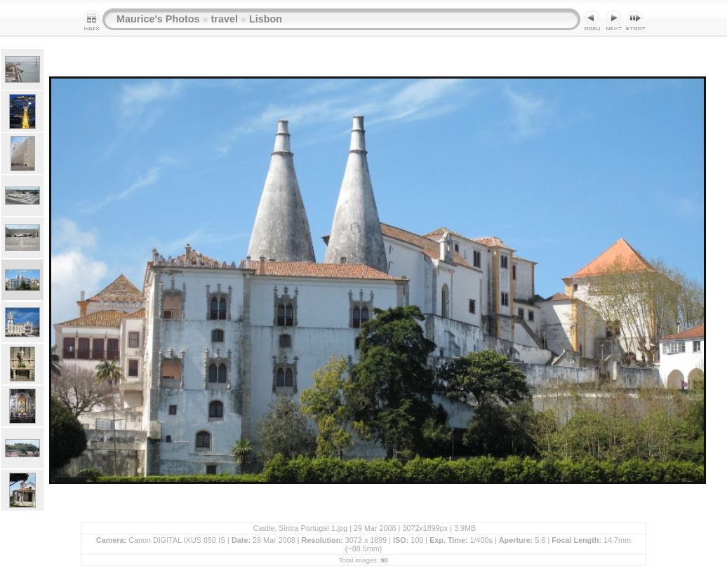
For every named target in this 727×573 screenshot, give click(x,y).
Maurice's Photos (158, 19)
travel (224, 19)
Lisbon (265, 19)
